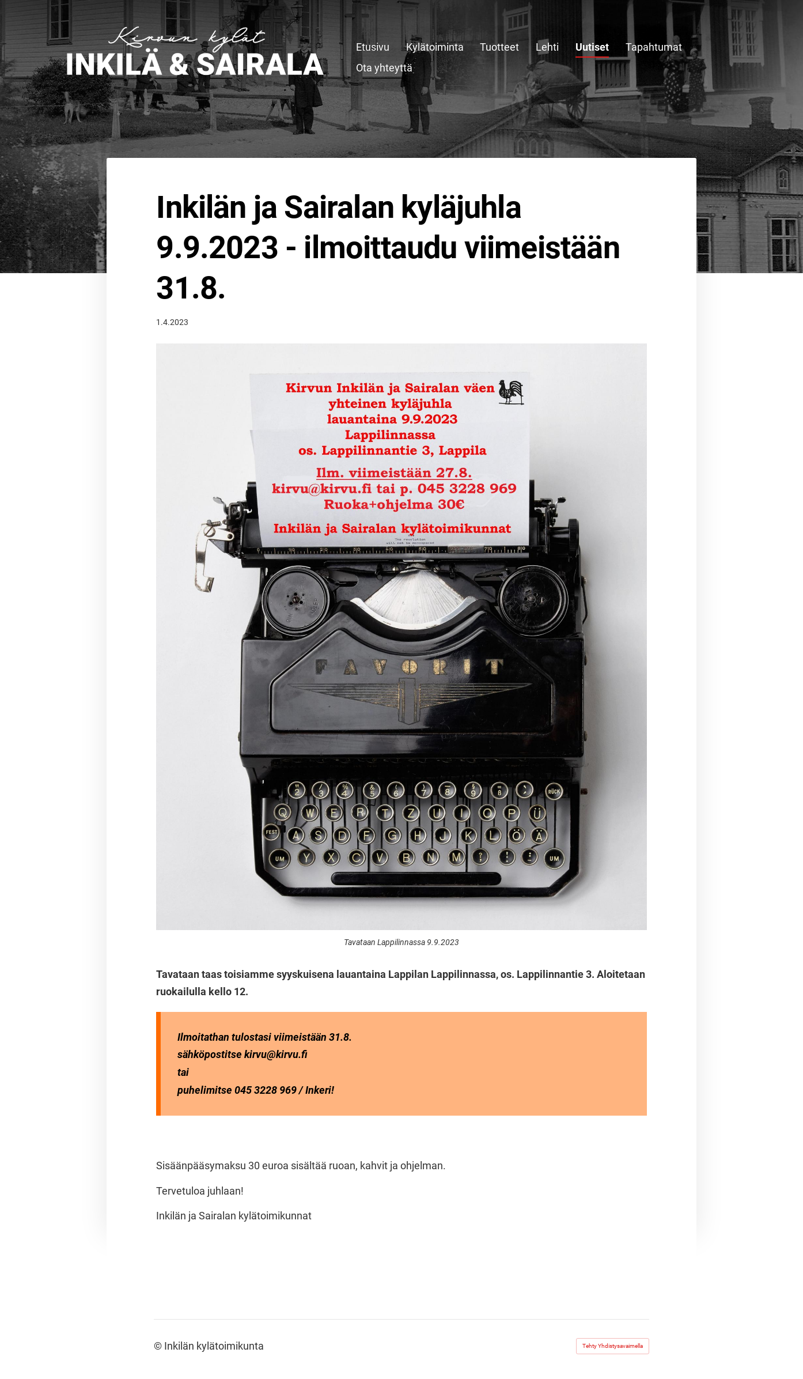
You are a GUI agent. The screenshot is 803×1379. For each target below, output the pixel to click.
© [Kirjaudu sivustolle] (159, 1346)
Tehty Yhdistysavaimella (612, 1346)
